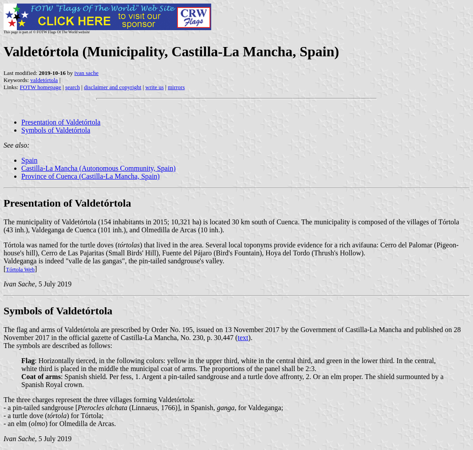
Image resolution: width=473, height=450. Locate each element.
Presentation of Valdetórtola (60, 122)
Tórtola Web (20, 269)
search (72, 87)
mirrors (176, 87)
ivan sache (87, 73)
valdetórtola (44, 80)
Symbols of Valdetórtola (55, 130)
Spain (29, 160)
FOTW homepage (40, 87)
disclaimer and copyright (112, 87)
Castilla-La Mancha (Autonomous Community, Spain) (98, 168)
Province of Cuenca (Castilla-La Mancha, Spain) (90, 176)
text (243, 337)
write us (155, 87)
